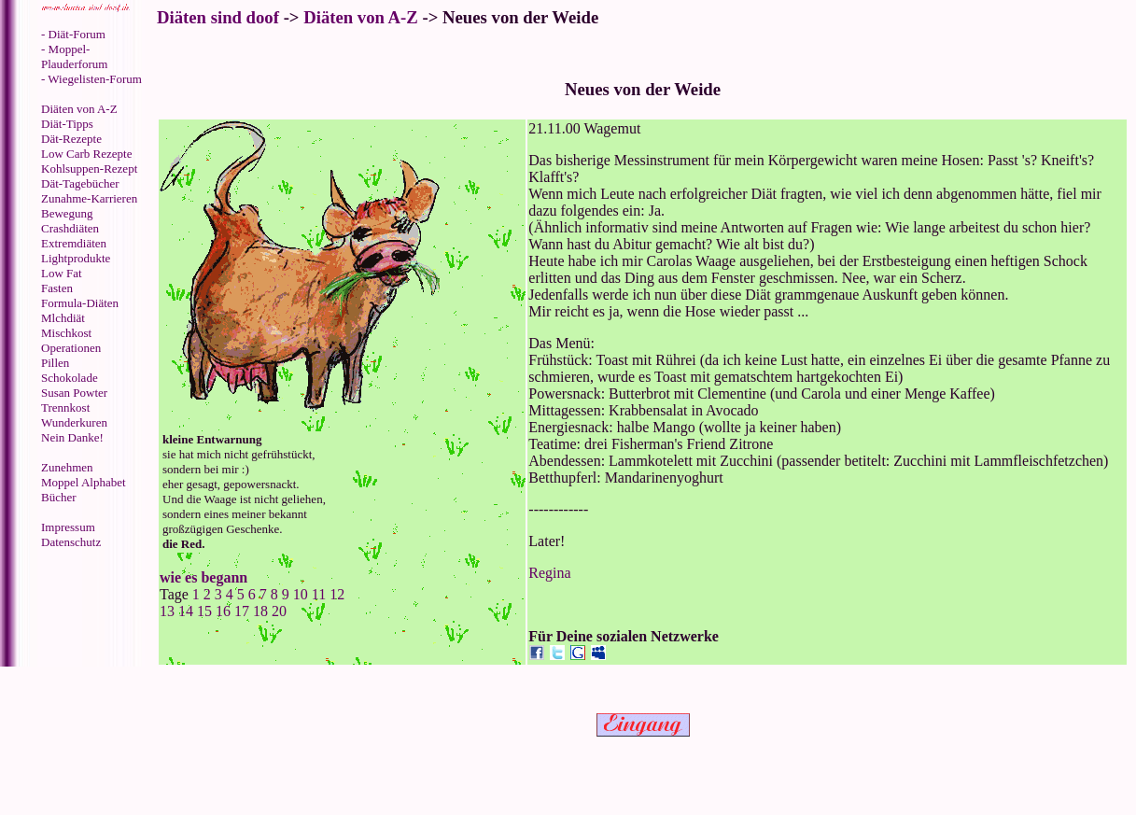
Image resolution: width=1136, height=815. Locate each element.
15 (204, 611)
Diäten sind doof (218, 17)
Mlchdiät (63, 318)
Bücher (59, 497)
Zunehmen (67, 467)
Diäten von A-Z (79, 109)
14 (185, 611)
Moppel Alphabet (83, 482)
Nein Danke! (72, 437)
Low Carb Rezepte (86, 154)
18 (260, 611)
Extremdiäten (73, 243)
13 (169, 611)
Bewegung (67, 213)
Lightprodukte (75, 258)
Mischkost (66, 333)
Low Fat (61, 273)
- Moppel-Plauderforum (74, 56)
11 (319, 594)
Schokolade (69, 378)
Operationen (71, 348)
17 (241, 611)
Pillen (55, 363)
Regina (549, 573)
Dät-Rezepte (71, 139)
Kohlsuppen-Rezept (89, 169)
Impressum (68, 527)
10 (300, 594)
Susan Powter (74, 393)
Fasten (57, 288)
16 (223, 611)
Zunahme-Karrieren (89, 198)
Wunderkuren (74, 422)
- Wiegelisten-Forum (91, 79)
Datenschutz (71, 542)
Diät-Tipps (67, 124)
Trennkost (65, 407)
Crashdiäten (70, 228)
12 (337, 594)
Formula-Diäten (80, 303)
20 (279, 611)
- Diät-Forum (73, 34)
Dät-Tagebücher (80, 183)
